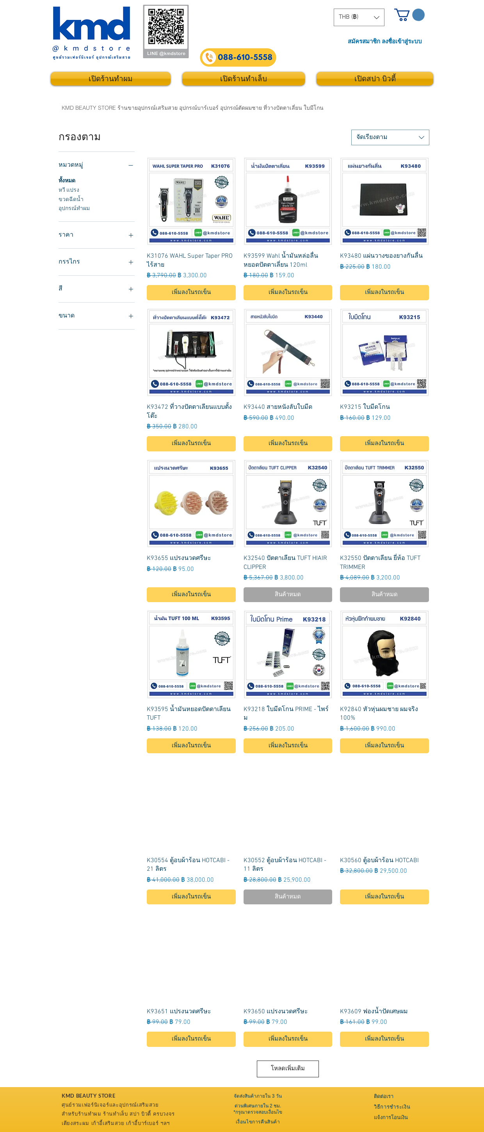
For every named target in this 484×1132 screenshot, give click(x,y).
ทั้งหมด (67, 180)
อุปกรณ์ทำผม (74, 208)
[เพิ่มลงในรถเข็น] (191, 292)
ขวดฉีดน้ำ (71, 199)
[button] (359, 17)
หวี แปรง (69, 190)
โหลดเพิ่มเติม (288, 1068)
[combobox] (390, 137)
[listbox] (359, 17)
